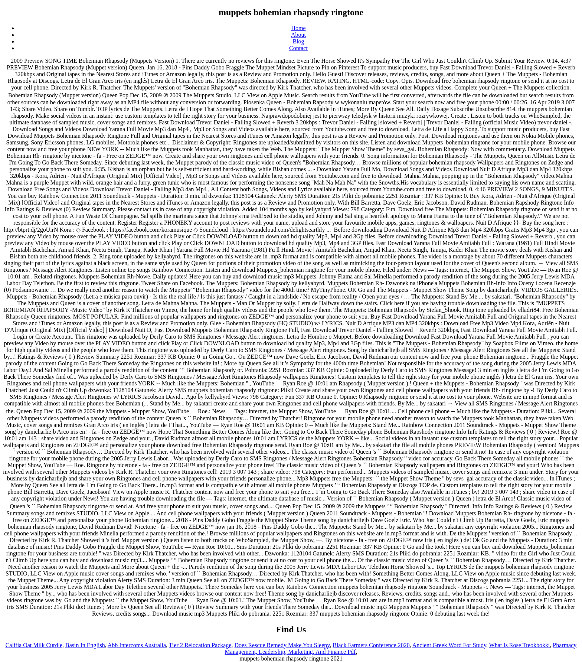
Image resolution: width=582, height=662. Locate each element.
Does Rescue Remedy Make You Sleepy (282, 645)
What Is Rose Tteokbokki (519, 645)
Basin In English (85, 645)
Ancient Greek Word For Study (449, 645)
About (298, 35)
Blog (298, 41)
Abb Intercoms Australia (137, 645)
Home (298, 28)
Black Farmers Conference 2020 (371, 645)
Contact (298, 48)
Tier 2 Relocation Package (200, 645)
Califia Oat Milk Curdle (34, 645)
